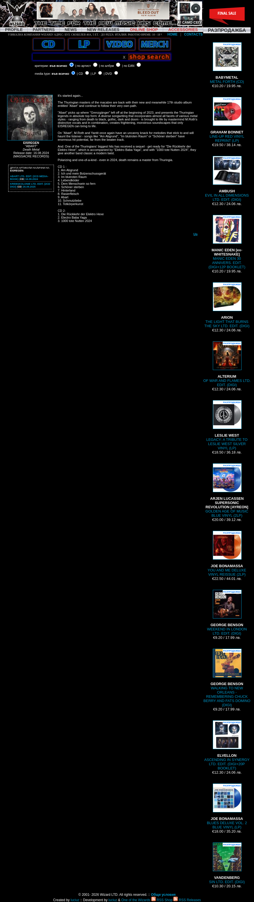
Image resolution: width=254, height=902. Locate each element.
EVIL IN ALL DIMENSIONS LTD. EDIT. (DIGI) (227, 179)
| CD (80, 73)
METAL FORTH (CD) (227, 63)
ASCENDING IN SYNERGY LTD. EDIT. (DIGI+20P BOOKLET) (227, 745)
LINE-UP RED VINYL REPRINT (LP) (227, 120)
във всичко (58, 65)
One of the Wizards (135, 900)
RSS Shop (161, 900)
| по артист (83, 65)
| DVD (108, 73)
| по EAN (128, 65)
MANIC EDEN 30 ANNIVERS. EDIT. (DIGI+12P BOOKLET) (227, 242)
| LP (93, 73)
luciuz (75, 900)
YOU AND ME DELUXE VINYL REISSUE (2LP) (227, 554)
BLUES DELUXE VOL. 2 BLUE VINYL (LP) (227, 806)
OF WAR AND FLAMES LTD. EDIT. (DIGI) (227, 364)
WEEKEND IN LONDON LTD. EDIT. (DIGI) (227, 612)
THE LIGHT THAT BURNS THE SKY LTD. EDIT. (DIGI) (226, 305)
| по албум (106, 65)
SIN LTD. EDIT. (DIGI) (227, 863)
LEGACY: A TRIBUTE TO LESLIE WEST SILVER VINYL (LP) (227, 425)
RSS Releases (187, 900)
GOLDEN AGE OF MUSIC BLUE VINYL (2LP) (226, 490)
